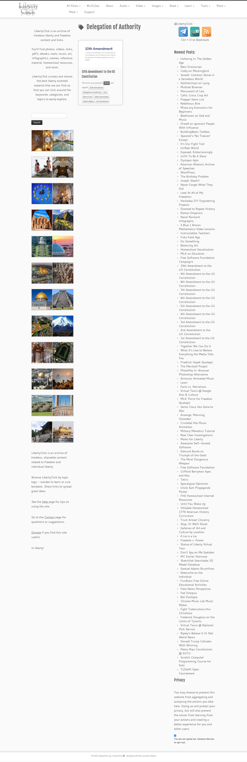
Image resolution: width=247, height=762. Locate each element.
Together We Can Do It (195, 347)
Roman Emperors (191, 214)
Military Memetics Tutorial (197, 432)
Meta (73, 12)
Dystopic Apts (189, 162)
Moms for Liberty (191, 440)
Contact (49, 518)
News (109, 6)
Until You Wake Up (193, 505)
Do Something (189, 243)
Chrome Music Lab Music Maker (196, 604)
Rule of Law (87, 98)
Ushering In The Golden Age (195, 62)
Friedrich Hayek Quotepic (196, 364)
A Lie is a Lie (188, 537)
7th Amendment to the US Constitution (197, 293)
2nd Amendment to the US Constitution (194, 333)
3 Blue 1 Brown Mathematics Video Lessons (197, 228)
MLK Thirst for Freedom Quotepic (195, 402)
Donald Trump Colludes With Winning (195, 645)
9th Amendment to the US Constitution (197, 277)
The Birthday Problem (194, 178)
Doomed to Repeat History (197, 210)
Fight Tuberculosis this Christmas (195, 612)
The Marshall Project (193, 368)
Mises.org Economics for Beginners (195, 111)
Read (173, 6)
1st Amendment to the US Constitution (196, 341)
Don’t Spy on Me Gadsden (197, 554)
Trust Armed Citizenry (195, 521)
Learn (189, 6)
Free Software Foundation (197, 469)
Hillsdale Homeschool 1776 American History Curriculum (194, 513)
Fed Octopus (188, 594)
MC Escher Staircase (193, 558)
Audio (124, 6)
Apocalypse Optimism (194, 485)
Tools (205, 6)
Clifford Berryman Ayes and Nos (195, 475)
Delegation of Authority (92, 93)
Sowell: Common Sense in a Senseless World (196, 78)
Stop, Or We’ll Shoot (193, 525)
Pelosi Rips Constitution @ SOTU (195, 653)
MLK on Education (192, 255)
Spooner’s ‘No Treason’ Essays (195, 139)
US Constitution (102, 102)
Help (45, 503)
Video (140, 6)
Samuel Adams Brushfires (197, 570)
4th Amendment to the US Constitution (197, 317)
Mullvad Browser (191, 88)
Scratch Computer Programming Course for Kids (195, 663)
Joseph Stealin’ (190, 182)
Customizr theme (149, 757)
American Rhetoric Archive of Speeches (197, 168)
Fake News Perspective (195, 590)
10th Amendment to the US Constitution (195, 269)
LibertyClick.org (104, 757)
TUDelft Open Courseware (189, 673)
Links (107, 84)
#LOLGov (93, 6)
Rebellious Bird (190, 105)
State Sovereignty (101, 98)
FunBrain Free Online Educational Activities (193, 584)
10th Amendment (96, 89)
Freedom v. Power (192, 542)
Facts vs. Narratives (193, 388)
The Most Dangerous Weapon (193, 463)
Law (105, 93)
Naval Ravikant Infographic (189, 220)
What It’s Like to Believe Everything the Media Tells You (196, 356)
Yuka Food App (190, 238)
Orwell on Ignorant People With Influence (197, 127)
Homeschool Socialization (197, 251)
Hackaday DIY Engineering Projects (197, 204)
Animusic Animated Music (197, 380)
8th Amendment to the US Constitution (197, 285)
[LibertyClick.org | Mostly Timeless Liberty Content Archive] (28, 9)
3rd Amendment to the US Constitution (197, 325)
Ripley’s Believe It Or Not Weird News (196, 637)
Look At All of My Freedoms (191, 196)
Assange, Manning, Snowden (192, 418)
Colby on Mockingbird (194, 72)
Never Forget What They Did (196, 188)
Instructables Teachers (195, 234)
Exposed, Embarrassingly (196, 153)
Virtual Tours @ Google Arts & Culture (195, 394)
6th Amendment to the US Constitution (197, 301)
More (221, 6)
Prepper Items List (192, 101)
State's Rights (88, 102)
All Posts (73, 6)
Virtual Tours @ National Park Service (196, 629)
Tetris (184, 481)
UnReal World (189, 149)
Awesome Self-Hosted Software (194, 447)
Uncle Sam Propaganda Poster (194, 491)
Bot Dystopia (188, 598)
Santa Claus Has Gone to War (196, 410)
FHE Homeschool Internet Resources (196, 499)
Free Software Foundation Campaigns (197, 261)
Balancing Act (189, 247)
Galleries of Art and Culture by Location (192, 531)
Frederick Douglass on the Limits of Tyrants (197, 620)
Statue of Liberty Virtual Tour (195, 548)
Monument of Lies (192, 93)
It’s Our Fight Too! (192, 145)
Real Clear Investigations (196, 436)
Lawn (183, 384)
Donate (36, 534)
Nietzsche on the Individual (191, 576)
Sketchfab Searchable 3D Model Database (196, 564)
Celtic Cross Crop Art (194, 97)
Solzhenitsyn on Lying (195, 84)
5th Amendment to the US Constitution (197, 309)
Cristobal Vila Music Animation (193, 426)
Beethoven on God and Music (194, 119)
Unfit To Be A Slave (193, 157)
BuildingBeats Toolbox (195, 133)
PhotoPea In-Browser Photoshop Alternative (194, 374)
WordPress (187, 174)
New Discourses (191, 68)
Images (157, 6)
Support (89, 12)
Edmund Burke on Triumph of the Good (192, 455)
